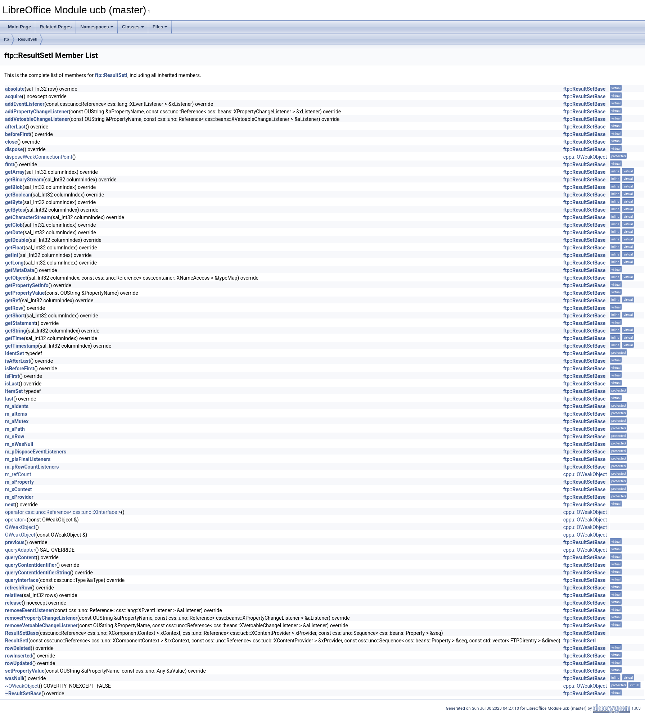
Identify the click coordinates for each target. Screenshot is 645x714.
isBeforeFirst (19, 368)
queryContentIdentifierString (37, 572)
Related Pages (56, 27)
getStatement (20, 323)
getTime (14, 338)
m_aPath (15, 429)
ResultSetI (27, 39)
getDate (14, 232)
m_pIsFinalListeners (27, 459)
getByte (14, 202)
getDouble (16, 240)
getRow (13, 308)
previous (14, 542)
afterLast (15, 127)
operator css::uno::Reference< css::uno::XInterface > (63, 512)
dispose (14, 149)
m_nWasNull (19, 444)
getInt (11, 255)
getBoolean (18, 195)
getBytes (15, 210)
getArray (14, 172)
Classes (133, 27)
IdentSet (14, 353)
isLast (12, 384)
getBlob (14, 187)
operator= (16, 520)
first (9, 164)
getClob (14, 225)
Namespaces (96, 27)
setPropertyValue (24, 671)
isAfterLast (17, 361)
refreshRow (18, 588)
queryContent (20, 557)
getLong (14, 263)
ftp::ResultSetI (111, 75)
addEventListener (24, 104)
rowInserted (18, 656)
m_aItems (16, 414)
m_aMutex (16, 421)
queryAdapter (20, 550)
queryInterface (21, 580)
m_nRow (14, 436)
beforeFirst (17, 134)
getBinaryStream (24, 179)
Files (160, 27)
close (11, 142)
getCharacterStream (28, 217)
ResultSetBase (21, 633)
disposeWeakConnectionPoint (38, 157)
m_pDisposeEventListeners (35, 452)
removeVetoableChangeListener (41, 625)
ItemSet (14, 391)
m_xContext (18, 489)
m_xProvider (19, 497)
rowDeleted (18, 648)
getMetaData (19, 270)
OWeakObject (20, 527)
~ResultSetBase (23, 693)
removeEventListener (29, 610)
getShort (15, 315)
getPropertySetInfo (27, 285)
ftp (6, 39)
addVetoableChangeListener (37, 119)
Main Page (19, 27)
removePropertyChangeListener (41, 618)
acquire (13, 96)
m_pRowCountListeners (32, 467)
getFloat (14, 247)
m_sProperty (19, 482)
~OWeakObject (22, 686)
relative (13, 595)
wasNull (14, 678)
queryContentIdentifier (30, 565)
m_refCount (18, 474)
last (9, 399)
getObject (16, 278)
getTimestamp (21, 346)
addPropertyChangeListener (37, 111)
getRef (12, 300)
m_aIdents (16, 406)
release (13, 603)
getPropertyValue (25, 293)
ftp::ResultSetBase (584, 89)
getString (15, 331)
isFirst (12, 376)
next (10, 504)
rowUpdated (18, 663)
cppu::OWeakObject (585, 157)
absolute (14, 89)
